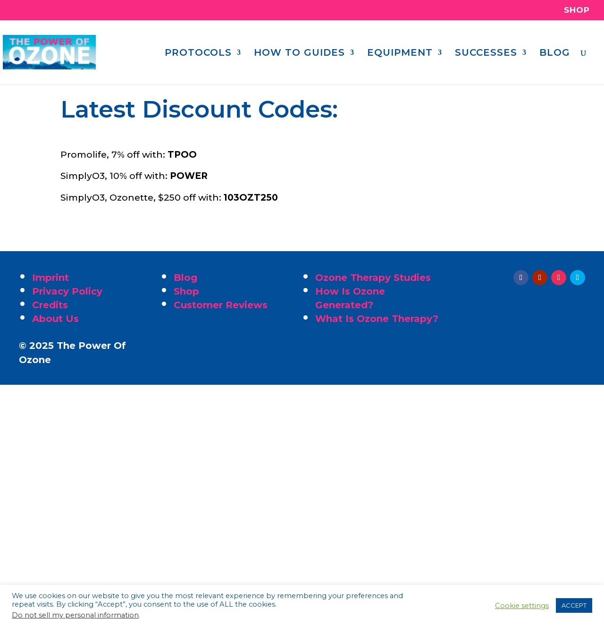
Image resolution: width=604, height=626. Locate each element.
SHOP (577, 10)
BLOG (554, 53)
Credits (50, 305)
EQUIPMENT (400, 53)
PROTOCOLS (198, 53)
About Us (55, 318)
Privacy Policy (67, 291)
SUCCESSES (486, 53)
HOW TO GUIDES (299, 53)
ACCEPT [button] (574, 605)
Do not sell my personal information (75, 615)
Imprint (50, 277)
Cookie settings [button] (522, 605)
